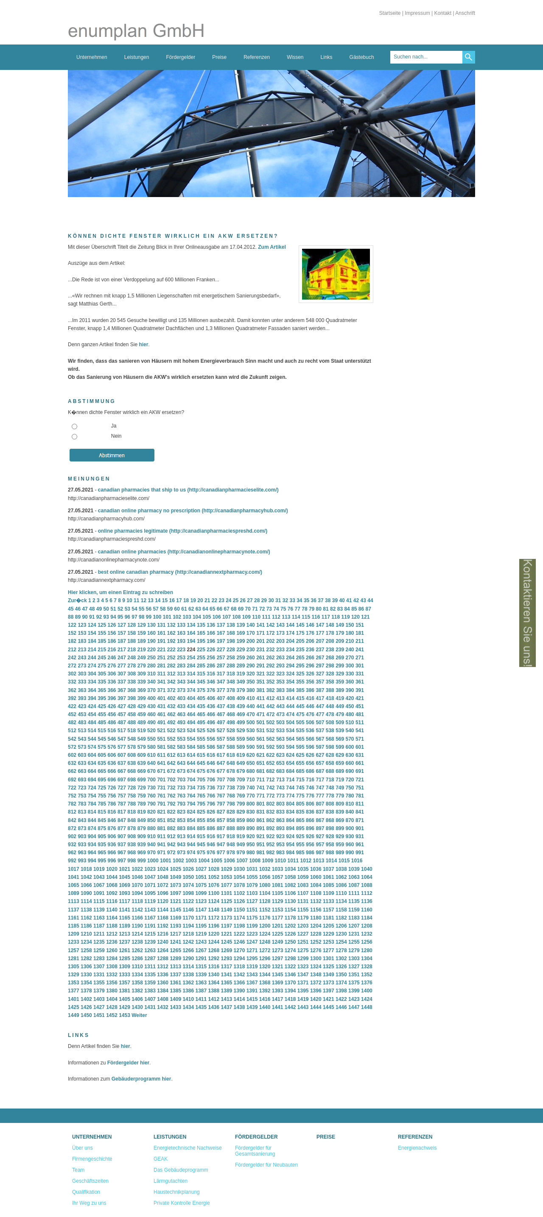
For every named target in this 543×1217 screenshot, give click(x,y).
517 (122, 731)
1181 (328, 918)
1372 (316, 983)
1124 (214, 901)
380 (250, 690)
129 (141, 625)
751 (359, 788)
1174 (239, 918)
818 (131, 812)
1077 (226, 885)
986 (310, 853)
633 (82, 763)
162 (171, 633)
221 (161, 650)
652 (270, 763)
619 (240, 755)
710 (250, 780)
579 (141, 747)
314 (191, 674)
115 (306, 617)
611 (161, 755)
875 (102, 828)
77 (297, 609)
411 (260, 698)
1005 (216, 861)
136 (211, 625)
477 (320, 714)
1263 (150, 950)
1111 (354, 893)
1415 (252, 999)
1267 (201, 950)
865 (300, 820)
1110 (341, 893)
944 (191, 844)
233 (280, 650)
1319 (252, 967)
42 (356, 600)
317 (221, 674)
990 (350, 853)
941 (161, 844)
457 (122, 714)
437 (221, 706)
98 (141, 617)
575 (102, 747)
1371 (303, 983)
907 (122, 836)
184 (92, 641)
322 (270, 674)
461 (161, 714)
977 (221, 853)
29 (264, 600)
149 (340, 625)
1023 (150, 869)
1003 (191, 861)
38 (327, 600)
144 (290, 625)
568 (330, 739)
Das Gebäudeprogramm (181, 1170)
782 (72, 804)
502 (270, 722)
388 (330, 690)
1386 (188, 991)
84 (347, 609)
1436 (214, 1007)
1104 (265, 893)
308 (131, 674)
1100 (214, 893)
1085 (328, 885)
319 (240, 674)
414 (290, 698)
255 (201, 658)
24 (228, 600)
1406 (137, 999)
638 (131, 763)
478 (330, 714)
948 (231, 844)
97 (134, 617)
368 (131, 690)
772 (270, 796)
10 (129, 600)
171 (260, 633)
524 (191, 731)
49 (99, 609)
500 (250, 722)
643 (181, 763)
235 (300, 650)
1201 (277, 926)
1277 (328, 950)
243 (82, 658)
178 (330, 633)
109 (246, 617)
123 (82, 625)
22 (214, 600)
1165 (124, 918)
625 (300, 755)
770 (250, 796)
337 (122, 682)
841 (359, 812)
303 (82, 674)
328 (330, 674)
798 (231, 804)
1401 (73, 999)
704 (191, 780)
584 (191, 747)
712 (270, 780)
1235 (99, 942)
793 (181, 804)
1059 (303, 877)
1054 (239, 877)
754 (92, 796)
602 (72, 755)
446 (310, 706)
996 (112, 861)
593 (280, 747)
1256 (366, 942)
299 (340, 666)
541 (359, 731)
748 (330, 788)
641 (161, 763)
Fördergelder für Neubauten (266, 1165)
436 (211, 706)
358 (330, 682)
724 (92, 788)
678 (231, 771)
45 (70, 609)
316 (211, 674)
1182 (341, 918)
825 (201, 812)
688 (330, 771)
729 (141, 788)
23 (221, 600)
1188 (112, 926)
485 (102, 722)
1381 (124, 991)
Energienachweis (417, 1148)
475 (300, 714)
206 (310, 641)
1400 (366, 991)
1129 (277, 901)
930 (350, 836)
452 (72, 714)
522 (171, 731)
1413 (226, 999)
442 (270, 706)
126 (112, 625)
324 (290, 674)
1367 (252, 983)
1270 (239, 950)
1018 (86, 869)
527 (221, 731)
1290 (188, 958)
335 (102, 682)
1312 (162, 967)
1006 (229, 861)
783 (82, 804)
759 (141, 796)
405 (201, 698)
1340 (214, 975)
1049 (175, 877)
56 (148, 609)
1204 (316, 926)
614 (191, 755)
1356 (112, 983)
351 (260, 682)
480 (350, 714)
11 (136, 600)
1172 (214, 918)
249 (141, 658)
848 (131, 820)
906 (112, 836)
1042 (86, 877)
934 (92, 844)
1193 (175, 926)
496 (211, 722)
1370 (290, 983)
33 (292, 600)
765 (201, 796)
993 (82, 861)
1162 (86, 918)
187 (122, 641)
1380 (112, 991)
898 (330, 828)
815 (102, 812)
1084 (316, 885)
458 (131, 714)
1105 (277, 893)
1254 (341, 942)
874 (92, 828)
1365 (226, 983)
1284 (112, 958)
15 (165, 600)
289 (240, 666)
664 (92, 771)
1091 (99, 893)
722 (72, 788)
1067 (99, 885)
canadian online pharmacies (132, 552)
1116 (112, 901)
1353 (73, 983)
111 (266, 617)
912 (171, 836)
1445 (328, 1007)
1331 (99, 975)
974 (191, 853)
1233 (73, 942)
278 (131, 666)
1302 (341, 958)
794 (191, 804)
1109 (328, 893)
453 (82, 714)
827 (221, 812)
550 (151, 739)
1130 (290, 901)
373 (181, 690)
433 (181, 706)
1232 (366, 934)
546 (112, 739)
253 (181, 658)
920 (250, 836)
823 (181, 812)
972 (171, 853)
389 (340, 690)
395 (102, 698)
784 (92, 804)
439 (240, 706)
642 (171, 763)
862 (270, 820)
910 (151, 836)
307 (122, 674)
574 (92, 747)
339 (141, 682)
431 (161, 706)
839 (340, 812)
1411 (201, 999)
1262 (137, 950)
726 (112, 788)
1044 (112, 877)
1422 (341, 999)
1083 (303, 885)
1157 (328, 910)
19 (193, 600)
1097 (175, 893)
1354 (86, 983)
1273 (277, 950)
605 (102, 755)
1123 (201, 901)
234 (290, 650)
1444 (316, 1007)
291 (260, 666)
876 (112, 828)
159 (141, 633)
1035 (303, 869)
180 (350, 633)
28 (257, 600)
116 (315, 617)
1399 (354, 991)
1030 (239, 869)
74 (276, 609)
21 (207, 600)
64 (205, 609)
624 (290, 755)
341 (161, 682)
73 (269, 609)
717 (320, 780)
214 (92, 650)
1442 (290, 1007)
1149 (226, 910)
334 (92, 682)
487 (122, 722)
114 (296, 617)
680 (250, 771)
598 (330, 747)
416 (310, 698)
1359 (150, 983)
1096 (162, 893)
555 (201, 739)
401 (161, 698)
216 (112, 650)
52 (120, 609)
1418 (290, 999)
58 (162, 609)
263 (280, 658)
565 (300, 739)
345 (201, 682)
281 (161, 666)
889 (240, 828)
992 (72, 861)
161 (161, 633)
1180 (316, 918)
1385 (175, 991)
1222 (239, 934)
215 (102, 650)
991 (359, 853)
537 (320, 731)
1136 (366, 901)
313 (181, 674)
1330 (86, 975)
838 (330, 812)
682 (270, 771)
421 (359, 698)
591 (260, 747)
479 (340, 714)
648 (231, 763)
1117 (124, 901)
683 (280, 771)
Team (78, 1170)
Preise (219, 57)
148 (330, 625)
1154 (290, 910)
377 (221, 690)
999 (141, 861)
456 (112, 714)
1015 (344, 861)
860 (250, 820)
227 (221, 650)
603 (82, 755)
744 (290, 788)
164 (191, 633)
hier (143, 344)
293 (280, 666)
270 (350, 658)
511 (359, 722)
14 (157, 600)
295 (300, 666)
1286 (137, 958)
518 (131, 731)
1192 (162, 926)
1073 (175, 885)
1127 (252, 901)
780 (350, 796)
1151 (252, 910)
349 (240, 682)
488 (131, 722)
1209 (73, 934)
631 (359, 755)
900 (350, 828)
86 (361, 609)
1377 (73, 991)
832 (270, 812)
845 (102, 820)
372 (171, 690)
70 (248, 609)
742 (270, 788)
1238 (137, 942)
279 (141, 666)
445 (300, 706)
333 (82, 682)
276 (112, 666)
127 (122, 625)
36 (313, 600)
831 (260, 812)
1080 (265, 885)
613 (181, 755)
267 (320, 658)
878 (131, 828)
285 (201, 666)
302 (72, 674)
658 (330, 763)
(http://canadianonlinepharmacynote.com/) (219, 552)
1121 (175, 901)
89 (78, 617)
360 (350, 682)
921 (260, 836)
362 (72, 690)
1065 (73, 885)
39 (335, 600)
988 (330, 853)
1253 (328, 942)
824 (191, 812)
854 (191, 820)
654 (290, 763)
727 (122, 788)
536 (310, 731)
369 (141, 690)
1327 (354, 967)
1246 (239, 942)
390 (350, 690)
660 (350, 763)
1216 (162, 934)
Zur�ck (77, 600)
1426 (86, 1007)
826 (211, 812)
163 (181, 633)
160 (151, 633)
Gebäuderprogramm (136, 1079)
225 (201, 650)
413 (280, 698)
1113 (73, 901)
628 (330, 755)
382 (270, 690)
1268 (214, 950)
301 (359, 666)
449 (340, 706)
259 (240, 658)
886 (211, 828)
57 (155, 609)
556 (211, 739)
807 (320, 804)
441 (260, 706)
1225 (277, 934)
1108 (316, 893)
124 (92, 625)
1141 (124, 910)
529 (240, 731)
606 (112, 755)
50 (106, 609)
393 (82, 698)
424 (92, 706)
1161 (73, 918)
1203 (303, 926)
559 (240, 739)
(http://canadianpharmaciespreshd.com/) (218, 531)
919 (240, 836)
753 (82, 796)
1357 (124, 983)
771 (260, 796)
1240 (162, 942)
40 (341, 600)
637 (122, 763)
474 (290, 714)
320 (250, 674)
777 (320, 796)
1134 (341, 901)
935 (102, 844)
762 (171, 796)
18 (186, 600)
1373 (328, 983)
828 (231, 812)
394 (92, 698)
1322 (290, 967)
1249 (277, 942)
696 (112, 780)
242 (72, 658)
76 (290, 609)
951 (260, 844)
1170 (188, 918)
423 (82, 706)
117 (326, 617)
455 (102, 714)
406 (211, 698)
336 (112, 682)
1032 (265, 869)
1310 (137, 967)
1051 (201, 877)
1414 (239, 999)
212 (72, 650)
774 (290, 796)
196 (211, 641)
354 (290, 682)
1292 (214, 958)
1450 (86, 1015)
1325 (328, 967)
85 (354, 609)
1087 (354, 885)
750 (350, 788)
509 (340, 722)
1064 (366, 877)
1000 (153, 861)
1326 (341, 967)
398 (131, 698)
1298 (290, 958)
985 (300, 853)
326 (310, 674)
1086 (341, 885)
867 (320, 820)
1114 (86, 901)
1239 (150, 942)
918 (231, 836)
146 (310, 625)
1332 (112, 975)
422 (72, 706)
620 (250, 755)
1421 (328, 999)
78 (304, 609)
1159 (354, 910)
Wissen (295, 57)
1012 (306, 861)
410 (250, 698)
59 (170, 609)
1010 (280, 861)
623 (280, 755)
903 (82, 836)
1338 (188, 975)
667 (122, 771)
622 (270, 755)
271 (359, 658)
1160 (366, 910)
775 (300, 796)
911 (161, 836)
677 (221, 771)
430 (151, 706)
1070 (137, 885)
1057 (277, 877)
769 (240, 796)
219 (141, 650)
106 (217, 617)
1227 (303, 934)
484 (92, 722)
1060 (316, 877)
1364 (214, 983)
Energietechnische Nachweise (188, 1148)
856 (211, 820)
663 (82, 771)
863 (280, 820)
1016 (357, 861)
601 (359, 747)
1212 (112, 934)
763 (181, 796)
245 (102, 658)
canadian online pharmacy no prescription (149, 511)
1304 (366, 958)
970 (151, 853)
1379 (99, 991)
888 (231, 828)
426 (112, 706)
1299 (303, 958)
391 (359, 690)
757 (122, 796)
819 (141, 812)
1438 (239, 1007)
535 (300, 731)
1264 (162, 950)
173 (280, 633)
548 (131, 739)
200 (250, 641)
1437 (226, 1007)
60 (177, 609)
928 (330, 836)
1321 (277, 967)
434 (191, 706)
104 (197, 617)
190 (151, 641)
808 (330, 804)
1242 (188, 942)
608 (131, 755)
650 (250, 763)
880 (151, 828)
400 (151, 698)
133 (181, 625)
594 (290, 747)
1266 (188, 950)
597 (320, 747)
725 (102, 788)
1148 (214, 910)
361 (359, 682)
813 (82, 812)
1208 (366, 926)
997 (122, 861)
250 (151, 658)
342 (171, 682)
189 (141, 641)
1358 (137, 983)
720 (350, 780)
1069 (124, 885)
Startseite (390, 13)
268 (330, 658)
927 (320, 836)
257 (221, 658)
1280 (366, 950)
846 (112, 820)
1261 (124, 950)
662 (72, 771)
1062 (341, 877)
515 (102, 731)
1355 (99, 983)
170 (250, 633)
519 (141, 731)
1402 (86, 999)
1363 (201, 983)
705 (201, 780)
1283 (99, 958)
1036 (316, 869)
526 (211, 731)
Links (327, 57)
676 (211, 771)
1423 (354, 999)
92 (99, 617)
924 (290, 836)
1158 (341, 910)
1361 (175, 983)
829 (240, 812)
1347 (303, 975)
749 (340, 788)
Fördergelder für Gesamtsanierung (255, 1151)
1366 (239, 983)
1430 (137, 1007)
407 (221, 698)
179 (340, 633)
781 (359, 796)
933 (82, 844)
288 (231, 666)
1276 (316, 950)
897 (320, 828)
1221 (226, 934)
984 (290, 853)
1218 (188, 934)
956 (310, 844)
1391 (252, 991)
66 (219, 609)
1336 (162, 975)
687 (320, 771)
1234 (86, 942)
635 (102, 763)
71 (255, 609)
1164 (112, 918)
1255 (354, 942)
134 (191, 625)
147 (320, 625)
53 (127, 609)
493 (181, 722)
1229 (328, 934)
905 (102, 836)
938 (131, 844)
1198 (239, 926)
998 (131, 861)
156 (112, 633)
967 (122, 853)
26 (243, 600)
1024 (162, 869)
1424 (366, 999)
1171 (201, 918)
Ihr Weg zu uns (89, 1203)
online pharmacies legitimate (133, 531)
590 (250, 747)
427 (122, 706)
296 (310, 666)
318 (231, 674)
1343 (252, 975)
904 (92, 836)
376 (211, 690)
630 (350, 755)
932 (72, 844)
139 (240, 625)
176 (310, 633)
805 (300, 804)
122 (72, 625)
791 (161, 804)
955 (300, 844)
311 (161, 674)
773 (280, 796)
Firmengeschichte (92, 1159)
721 (359, 780)
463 (181, 714)
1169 (175, 918)
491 (161, 722)
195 (201, 641)
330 (350, 674)
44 (370, 600)
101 (167, 617)
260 (250, 658)
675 (201, 771)
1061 (328, 877)
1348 (316, 975)
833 (280, 812)
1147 (201, 910)
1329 (73, 975)
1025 (175, 869)
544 (92, 739)
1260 (112, 950)
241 (359, 650)
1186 (86, 926)
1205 (328, 926)
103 (187, 617)
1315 (201, 967)
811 (359, 804)
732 (171, 788)
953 (280, 844)
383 (280, 690)
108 (236, 617)
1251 (303, 942)
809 (340, 804)
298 (330, 666)
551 (161, 739)
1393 (277, 991)
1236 (112, 942)
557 (221, 739)
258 (231, 658)
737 (221, 788)
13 (150, 600)
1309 (124, 967)
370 (151, 690)
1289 (175, 958)
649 (240, 763)
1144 (162, 910)
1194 (188, 926)
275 (102, 666)
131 (161, 625)
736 (211, 788)
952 (270, 844)
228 (231, 650)
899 (340, 828)
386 (310, 690)
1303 (354, 958)
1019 (99, 869)
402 (171, 698)
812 (72, 812)
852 (171, 820)
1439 (252, 1007)
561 (260, 739)
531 (260, 731)
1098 (188, 893)
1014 (331, 861)
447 (320, 706)
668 (131, 771)
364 (92, 690)
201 (260, 641)
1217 (175, 934)
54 (134, 609)
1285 (124, 958)
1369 (277, 983)
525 (201, 731)
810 (350, 804)
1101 (226, 893)
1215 (150, 934)
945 (201, 844)
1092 (112, 893)
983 (280, 853)
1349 (328, 975)
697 (122, 780)
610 (151, 755)
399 (141, 698)
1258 (86, 950)
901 (359, 828)
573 (82, 747)
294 (290, 666)
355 (300, 682)
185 (102, 641)
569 (340, 739)
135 (201, 625)
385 (300, 690)
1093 (124, 893)
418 (330, 698)
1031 (252, 869)
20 (200, 600)
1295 (252, 958)
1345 (277, 975)
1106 (290, 893)
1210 (86, 934)
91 (92, 617)
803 (280, 804)
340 (151, 682)
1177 (277, 918)
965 (102, 853)
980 (250, 853)
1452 (112, 1015)
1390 (239, 991)
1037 (328, 869)
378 (231, 690)
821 (161, 812)
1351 (354, 975)
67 (226, 609)
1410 (188, 999)
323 (280, 674)
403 (181, 698)
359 (340, 682)
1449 (73, 1015)
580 (151, 747)
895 (300, 828)
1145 (175, 910)
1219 (201, 934)
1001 (165, 861)
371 (161, 690)
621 (260, 755)
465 (201, 714)
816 (112, 812)
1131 (303, 901)
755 (102, 796)
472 (270, 714)
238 (330, 650)
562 (270, 739)
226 (211, 650)
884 (191, 828)
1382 (137, 991)
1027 (201, 869)
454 (92, 714)
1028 (214, 869)
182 (72, 641)
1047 (150, 877)
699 (141, 780)
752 (72, 796)
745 (300, 788)
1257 (73, 950)
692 (72, 780)
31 (278, 600)
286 (211, 666)
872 (72, 828)
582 (171, 747)
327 (320, 674)
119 (345, 617)
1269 (226, 950)
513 (82, 731)
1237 (124, 942)
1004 (204, 861)
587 (221, 747)
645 (201, 763)
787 (122, 804)
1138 (86, 910)
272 (72, 666)
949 (240, 844)
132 (171, 625)
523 (181, 731)
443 (280, 706)
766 (211, 796)
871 (359, 820)
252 (171, 658)
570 (350, 739)
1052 (214, 877)
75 (283, 609)
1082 (290, 885)
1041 (73, 877)
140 (250, 625)
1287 (150, 958)
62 (191, 609)
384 (290, 690)
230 (250, 650)
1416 (265, 999)
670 (151, 771)
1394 (290, 991)
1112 (366, 893)
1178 (290, 918)
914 (191, 836)
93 (106, 617)
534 (290, 731)
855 (201, 820)
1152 (265, 910)
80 (319, 609)
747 (320, 788)
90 (84, 617)
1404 (112, 999)
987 (320, 853)
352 (270, 682)
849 (141, 820)
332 (72, 682)
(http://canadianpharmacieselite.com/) (232, 490)
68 (233, 609)
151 (359, 625)
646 (211, 763)
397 (122, 698)
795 (201, 804)
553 (181, 739)
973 (181, 853)
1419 (303, 999)
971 (161, 853)
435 (201, 706)
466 (211, 714)
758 (131, 796)
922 (270, 836)
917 (221, 836)
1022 (137, 869)
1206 (341, 926)
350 (250, 682)
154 (92, 633)
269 (340, 658)
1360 (162, 983)
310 (151, 674)
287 (221, 666)
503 (280, 722)
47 (84, 609)
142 (270, 625)
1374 (341, 983)
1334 (137, 975)
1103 (252, 893)
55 (141, 609)
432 (171, 706)
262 (270, 658)
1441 (277, 1007)
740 (250, 788)
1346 (290, 975)
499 (240, 722)
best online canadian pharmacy (136, 572)
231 (260, 650)
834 (290, 812)
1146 (188, 910)
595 (300, 747)
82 (333, 609)
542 (72, 739)
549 (141, 739)
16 (172, 600)
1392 (265, 991)
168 (231, 633)
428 (131, 706)
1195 (201, 926)
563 (280, 739)
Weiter (139, 1015)
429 (141, 706)
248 (131, 658)
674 (191, 771)
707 (221, 780)
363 (82, 690)
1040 (366, 869)
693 (82, 780)
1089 (73, 893)
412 (270, 698)
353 (280, 682)
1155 (303, 910)
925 (300, 836)
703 (181, 780)
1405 (124, 999)
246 (112, 658)
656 (310, 763)
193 (181, 641)
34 (299, 600)
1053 (226, 877)
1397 (328, 991)
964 (92, 853)
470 (250, 714)
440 (250, 706)
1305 (73, 967)
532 (270, 731)
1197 (226, 926)
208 (330, 641)
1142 (137, 910)
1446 (341, 1007)
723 (82, 788)
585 (201, 747)
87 (368, 609)
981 (260, 853)
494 (191, 722)
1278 (341, 950)
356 (310, 682)
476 (310, 714)
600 (350, 747)
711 (260, 780)
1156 (316, 910)
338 (131, 682)
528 (231, 731)
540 (350, 731)
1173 (226, 918)
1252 (316, 942)
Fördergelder (180, 57)
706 (211, 780)
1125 (226, 901)
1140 (112, 910)
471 (260, 714)
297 (320, 666)
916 (211, 836)
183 (82, 641)
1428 (112, 1007)
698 (131, 780)
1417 (277, 999)
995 (102, 861)
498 (231, 722)
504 (290, 722)
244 (92, 658)
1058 (290, 877)
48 (92, 609)
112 (276, 617)
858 (231, 820)
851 (161, 820)
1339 (201, 975)
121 (365, 617)
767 (221, 796)
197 (221, 641)
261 (260, 658)
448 (330, 706)
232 (270, 650)
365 (102, 690)
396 (112, 698)
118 (335, 617)
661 (359, 763)
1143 (150, 910)
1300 (316, 958)
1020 (112, 869)
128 (131, 625)
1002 (178, 861)
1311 (150, 967)
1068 (112, 885)
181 (359, 633)
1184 (366, 918)
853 (181, 820)
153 (82, 633)
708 (231, 780)
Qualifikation (86, 1192)
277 (122, 666)
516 (112, 731)
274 (92, 666)
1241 (175, 942)
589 (240, 747)
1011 (293, 861)
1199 (252, 926)
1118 (137, 901)
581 (161, 747)
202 (270, 641)
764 (191, 796)
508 (330, 722)
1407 (150, 999)
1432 (162, 1007)
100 (157, 617)
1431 (150, 1007)
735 (201, 788)
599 (340, 747)
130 (151, 625)
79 (311, 609)
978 (231, 853)
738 (231, 788)
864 (290, 820)
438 (231, 706)
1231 (354, 934)
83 (340, 609)
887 (221, 828)
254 (191, 658)
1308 (112, 967)
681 (260, 771)
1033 (277, 869)
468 (231, 714)
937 (122, 844)
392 (72, 698)
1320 (265, 967)
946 (211, 844)
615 (201, 755)
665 (102, 771)
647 (221, 763)
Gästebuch (362, 57)
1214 (137, 934)
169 (240, 633)
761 (161, 796)
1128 (265, 901)
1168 (162, 918)
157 (122, 633)
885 (201, 828)
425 (102, 706)
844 (92, 820)
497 (221, 722)
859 (240, 820)
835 (300, 812)
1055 (252, 877)
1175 (252, 918)
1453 (124, 1015)
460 (151, 714)
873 (82, 828)
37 (320, 600)
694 (92, 780)
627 (320, 755)
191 (161, 641)
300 (350, 666)
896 (310, 828)
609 (141, 755)
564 (290, 739)
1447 (354, 1007)
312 (171, 674)
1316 (214, 967)
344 (191, 682)
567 (320, 739)
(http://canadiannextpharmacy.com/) (218, 572)
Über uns (82, 1148)
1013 (319, 861)
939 (141, 844)
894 (290, 828)
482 (72, 722)
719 (340, 780)
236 (310, 650)
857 (221, 820)
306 (112, 674)
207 (320, 641)
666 (112, 771)
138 (231, 625)
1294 (239, 958)
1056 (265, 877)
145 (300, 625)
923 (280, 836)
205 (300, 641)
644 (191, 763)
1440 (265, 1007)
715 (300, 780)
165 (201, 633)
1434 (188, 1007)
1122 (188, 901)
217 (122, 650)
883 (181, 828)
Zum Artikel (272, 247)
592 (270, 747)
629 (340, 755)
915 (201, 836)
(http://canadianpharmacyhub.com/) (245, 511)
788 (131, 804)
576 (112, 747)
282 (171, 666)
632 (72, 763)
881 (161, 828)
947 (221, 844)
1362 (188, 983)
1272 (265, 950)
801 (260, 804)
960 (350, 844)
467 (221, 714)
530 (250, 731)
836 (310, 812)
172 (270, 633)
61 (184, 609)
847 (122, 820)
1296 (265, 958)
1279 (354, 950)
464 (191, 714)
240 (350, 650)
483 (82, 722)
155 (102, 633)
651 (260, 763)
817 (122, 812)
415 (300, 698)
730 (151, 788)
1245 (226, 942)
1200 (265, 926)
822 (171, 812)
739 (240, 788)
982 (270, 853)
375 (201, 690)
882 (171, 828)
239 (340, 650)
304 (92, 674)
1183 (354, 918)
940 (151, 844)
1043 (99, 877)
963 (82, 853)
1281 (73, 958)
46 (78, 609)
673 (181, 771)
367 (122, 690)
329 (340, 674)
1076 (214, 885)
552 (171, 739)
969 (141, 853)
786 (112, 804)
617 (221, 755)
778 (330, 796)
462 (171, 714)
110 (256, 617)
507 (320, 722)
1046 (137, 877)
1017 (73, 869)
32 (285, 600)
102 (177, 617)
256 (211, 658)
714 (290, 780)
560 (250, 739)
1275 (303, 950)
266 (310, 658)
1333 (124, 975)
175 (300, 633)
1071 (150, 885)
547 (122, 739)
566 (310, 739)
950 (250, 844)
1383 (150, 991)
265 (300, 658)
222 (171, 650)
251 (161, 658)
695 (102, 780)
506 (310, 722)
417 (320, 698)
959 (340, 844)
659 (340, 763)
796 (211, 804)
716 (310, 780)
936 (112, 844)
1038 (341, 869)
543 (82, 739)
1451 (99, 1015)
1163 (99, 918)
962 (72, 853)
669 (141, 771)
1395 (303, 991)
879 (141, 828)
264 (290, 658)
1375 (354, 983)
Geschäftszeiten (90, 1181)
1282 (86, 958)
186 (112, 641)
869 (340, 820)
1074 (188, 885)
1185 (73, 926)
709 (240, 780)
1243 (201, 942)
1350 (341, 975)
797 (221, 804)
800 (250, 804)
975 (201, 853)
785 (102, 804)
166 (211, 633)
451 (359, 706)
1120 (162, 901)
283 (181, 666)
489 (141, 722)
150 (350, 625)
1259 (99, 950)
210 (350, 641)
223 (181, 650)
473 (280, 714)
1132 (316, 901)
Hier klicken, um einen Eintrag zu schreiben (120, 592)
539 (340, 731)
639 (141, 763)
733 (181, 788)
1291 (201, 958)
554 (191, 739)
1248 (265, 942)
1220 (214, 934)
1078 (239, 885)
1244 (214, 942)
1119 (150, 901)
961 (359, 844)
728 (131, 788)
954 (290, 844)
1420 (316, 999)
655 (300, 763)
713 (280, 780)
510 (350, 722)
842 (72, 820)
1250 (290, 942)
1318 (239, 967)
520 (151, 731)
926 (310, 836)
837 (320, 812)
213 (82, 650)
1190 (137, 926)
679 (240, 771)
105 (206, 617)
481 (359, 714)
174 (290, 633)
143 (280, 625)
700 (151, 780)
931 (359, 836)
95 (120, 617)
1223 (252, 934)
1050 (188, 877)
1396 (316, 991)
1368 (265, 983)
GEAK (161, 1159)
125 (102, 625)
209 (340, 641)
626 (310, 755)
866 (310, 820)
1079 (252, 885)
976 (211, 853)
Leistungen (136, 57)
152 (72, 633)
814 (92, 812)
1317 (226, 967)
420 (350, 698)
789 (141, 804)
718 (330, 780)
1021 (124, 869)
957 (320, 844)
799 (240, 804)
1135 (354, 901)
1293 (226, 958)
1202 (290, 926)
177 (320, 633)
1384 (162, 991)
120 (355, 617)
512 (72, 731)
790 (151, 804)
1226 (290, 934)
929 (340, 836)
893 (280, 828)
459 (141, 714)
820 (151, 812)
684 (290, 771)
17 (179, 600)
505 (300, 722)
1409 (175, 999)
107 (226, 617)
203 (280, 641)
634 (92, 763)
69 (241, 609)
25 (235, 600)
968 (131, 853)
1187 (99, 926)
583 (181, 747)
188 (131, 641)
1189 (124, 926)
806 (310, 804)
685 (300, 771)
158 (131, 633)
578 (131, 747)
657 (320, 763)
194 (191, 641)
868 (330, 820)
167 (221, 633)
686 (310, 771)
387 (320, 690)
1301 (328, 958)
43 (363, 600)
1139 (99, 910)
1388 (214, 991)
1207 (354, 926)
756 (112, 796)
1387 (201, 991)
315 (201, 674)
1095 (150, 893)
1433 (175, 1007)
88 (70, 617)
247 (122, 658)
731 (161, 788)
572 (72, 747)
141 (260, 625)
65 (212, 609)
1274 (290, 950)
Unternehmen (91, 57)
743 (280, 788)
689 (340, 771)
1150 (239, 910)
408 (231, 698)
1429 (124, 1007)
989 (340, 853)
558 (231, 739)
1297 (277, 958)
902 (72, 836)
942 (171, 844)
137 (221, 625)
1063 (354, 877)
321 (260, 674)
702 (171, 780)
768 (231, 796)
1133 (328, 901)
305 (102, 674)
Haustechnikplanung (177, 1192)
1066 (86, 885)
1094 (137, 893)
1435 (201, 1007)
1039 (354, 869)
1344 (265, 975)
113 (286, 617)
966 (112, 853)
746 (310, 788)
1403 (99, 999)
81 (325, 609)
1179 (303, 918)
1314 (188, 967)
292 (270, 666)
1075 (201, 885)
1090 (86, 893)
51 (113, 609)
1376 (366, 983)
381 (260, 690)
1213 (124, 934)
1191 (150, 926)
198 (231, 641)
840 (350, 812)
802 (270, 804)
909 (141, 836)
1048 (162, 877)
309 (141, 674)
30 (271, 600)
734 (191, 788)
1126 (239, 901)
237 (320, 650)
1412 (214, 999)
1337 (175, 975)
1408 (162, 999)
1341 (226, 975)
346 (211, 682)
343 (181, 682)
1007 (242, 861)
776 (310, 796)
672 (171, 771)
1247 (252, 942)
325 (300, 674)
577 (122, 747)
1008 (254, 861)
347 (221, 682)
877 (122, 828)
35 (306, 600)
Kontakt (442, 13)
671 (161, 771)
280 (151, 666)
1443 (303, 1007)
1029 (226, 869)
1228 (316, 934)
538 (330, 731)
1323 (303, 967)
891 (260, 828)
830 (250, 812)
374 (191, 690)
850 (151, 820)
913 (181, 836)
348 (231, 682)
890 (250, 828)
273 (82, 666)
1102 (239, 893)
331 (359, 674)
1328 (366, 967)
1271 (252, 950)
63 (198, 609)
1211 (99, 934)
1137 (73, 910)
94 (113, 617)
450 (350, 706)
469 (240, 714)
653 (280, 763)
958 (330, 844)
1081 (277, 885)
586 (211, 747)
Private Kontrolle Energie (182, 1203)
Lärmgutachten (171, 1181)
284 (191, 666)
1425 (73, 1007)
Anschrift (465, 13)
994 (92, 861)
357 (320, 682)
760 (151, 796)
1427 (99, 1007)
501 (260, 722)
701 (161, 780)
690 (350, 771)
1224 (265, 934)
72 (262, 609)
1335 (150, 975)
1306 (86, 967)
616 (211, 755)
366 (112, 690)
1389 (226, 991)
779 (340, 796)
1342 (239, 975)
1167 (150, 918)
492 (171, 722)
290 (250, 666)
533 (280, 731)
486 (112, 722)
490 (151, 722)
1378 (86, 991)
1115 (99, 901)
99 (148, 617)
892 (270, 828)
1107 (303, 893)
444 (290, 706)
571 (359, 739)
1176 (265, 918)
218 (131, 650)
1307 (99, 967)
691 (359, 771)
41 (349, 600)
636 (112, 763)
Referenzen (257, 57)
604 (92, 755)
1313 (175, 967)
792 (171, 804)
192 (171, 641)
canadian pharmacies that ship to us (142, 490)
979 (240, 853)
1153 (277, 910)
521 (161, 731)
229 (240, 650)
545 (102, 739)
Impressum (417, 13)
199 (240, 641)
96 (127, 617)
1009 (267, 861)
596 (310, 747)
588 (231, 747)
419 (340, 698)
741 (260, 788)
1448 (366, 1007)
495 (201, 722)
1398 (341, 991)
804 (290, 804)
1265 (175, 950)
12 (143, 600)
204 (290, 641)
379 (240, 690)
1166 (137, 918)
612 (171, 755)
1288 (162, 958)
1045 (124, 877)
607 (122, 755)
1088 (366, 885)
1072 (162, 885)
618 (231, 755)
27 (249, 600)
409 (240, 698)
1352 (366, 975)
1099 (201, 893)
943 (181, 844)
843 (82, 820)
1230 (341, 934)
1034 (290, 869)
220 (151, 650)
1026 (188, 869)
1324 (316, 967)
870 (350, 820)
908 (131, 836)
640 (151, 763)
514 (92, 731)
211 (359, 641)
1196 (214, 926)
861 (260, 820)
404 (191, 698)
